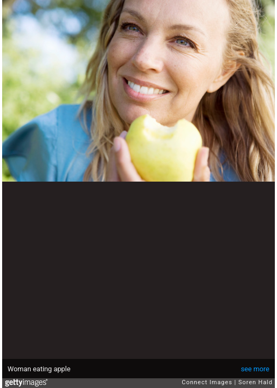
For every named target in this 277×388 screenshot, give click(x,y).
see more (255, 369)
